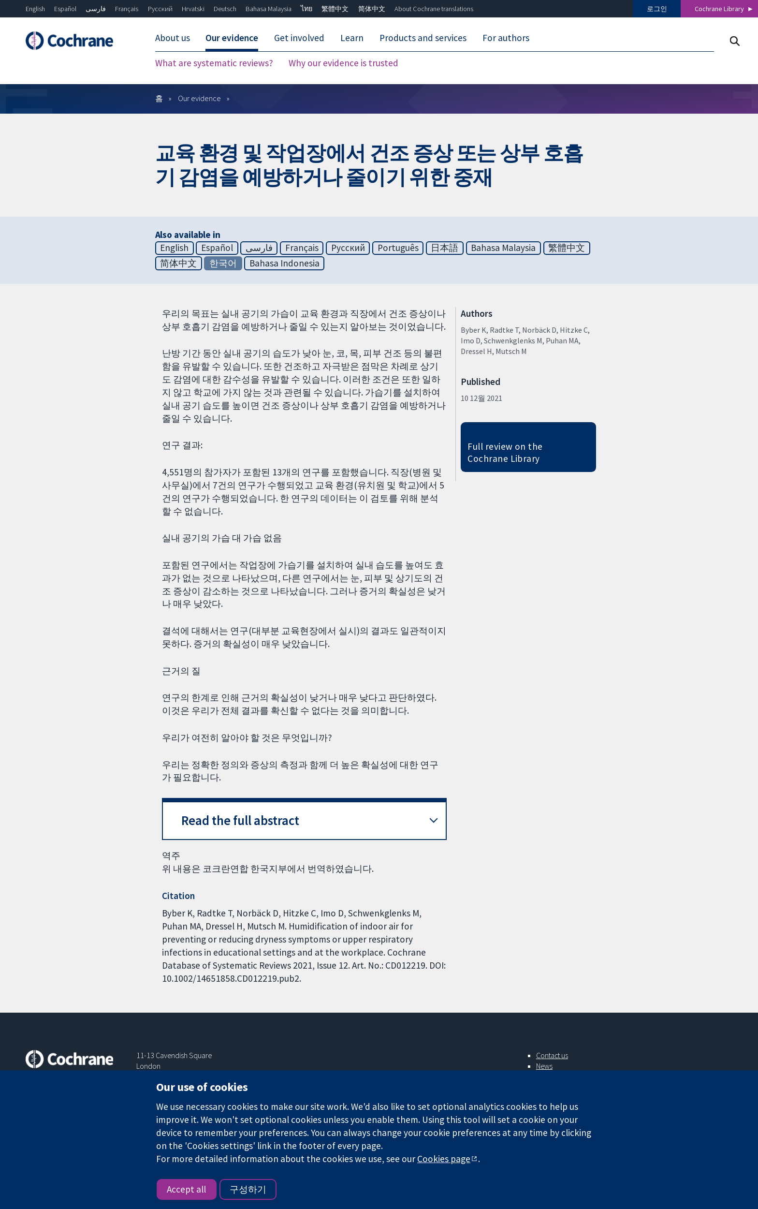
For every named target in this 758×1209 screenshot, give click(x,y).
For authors (505, 38)
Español (65, 8)
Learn (352, 38)
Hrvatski (193, 8)
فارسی (96, 8)
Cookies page (443, 1159)
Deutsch (225, 8)
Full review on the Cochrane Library (505, 452)
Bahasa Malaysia (269, 8)
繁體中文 (335, 8)
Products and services (422, 38)
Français (126, 8)
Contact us (552, 1055)
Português (398, 247)
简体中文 (371, 8)
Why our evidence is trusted (343, 63)
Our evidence (231, 38)
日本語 (444, 247)
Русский (160, 8)
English (35, 8)
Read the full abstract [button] (240, 820)
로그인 (657, 8)
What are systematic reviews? (214, 63)
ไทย (306, 8)
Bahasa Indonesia (284, 263)
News (544, 1066)
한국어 (223, 263)
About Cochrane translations (433, 8)
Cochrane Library (719, 8)
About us (172, 38)
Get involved (299, 38)
